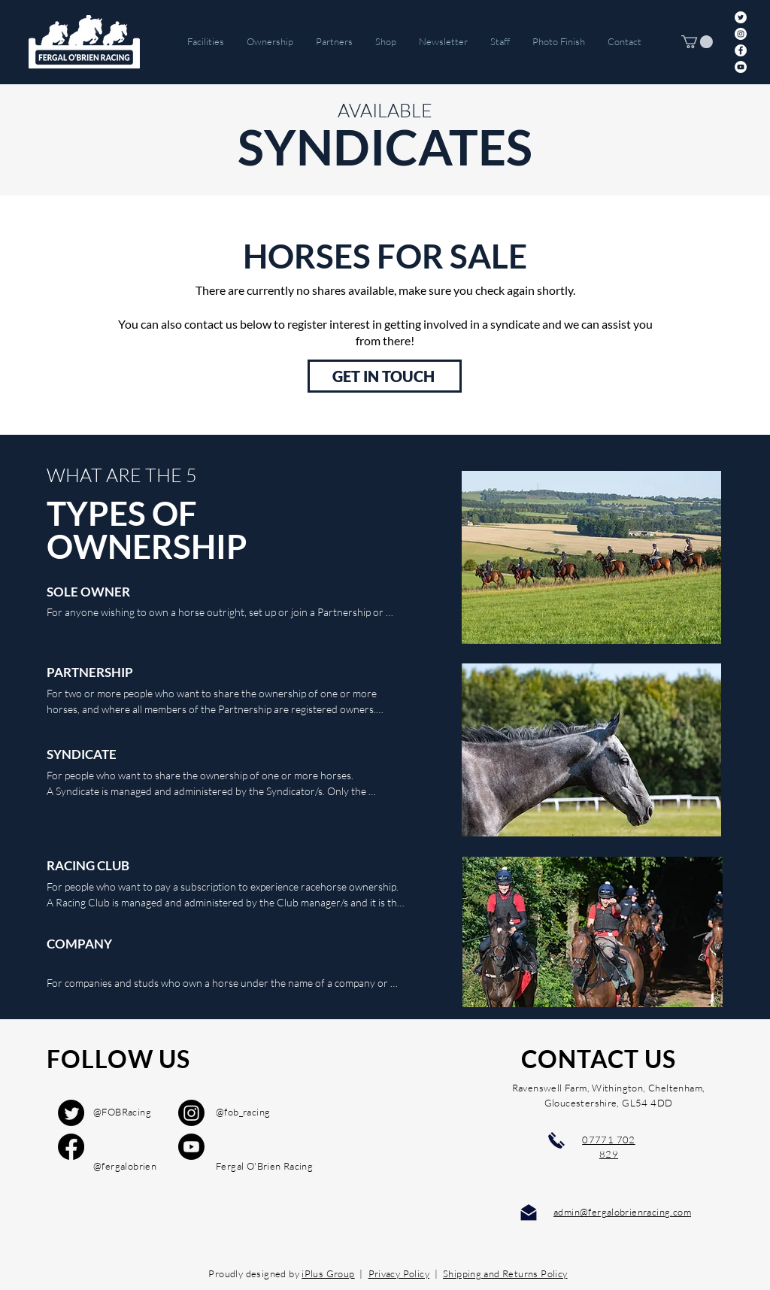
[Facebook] (741, 50)
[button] (697, 41)
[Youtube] (191, 1147)
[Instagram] (741, 34)
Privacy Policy (398, 1273)
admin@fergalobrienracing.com (622, 1212)
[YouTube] (741, 67)
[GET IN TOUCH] (385, 376)
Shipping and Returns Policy (505, 1273)
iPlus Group (328, 1273)
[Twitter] (741, 17)
